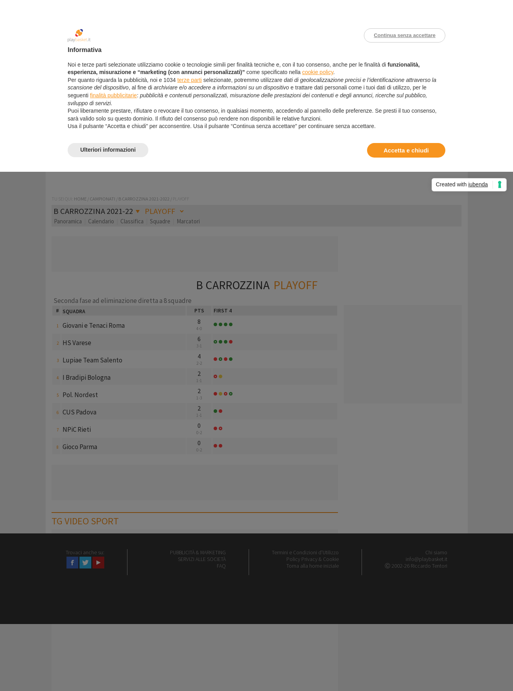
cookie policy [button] (317, 72)
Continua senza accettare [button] (404, 35)
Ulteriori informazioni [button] (108, 150)
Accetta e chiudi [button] (406, 150)
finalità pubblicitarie (113, 95)
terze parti (189, 80)
